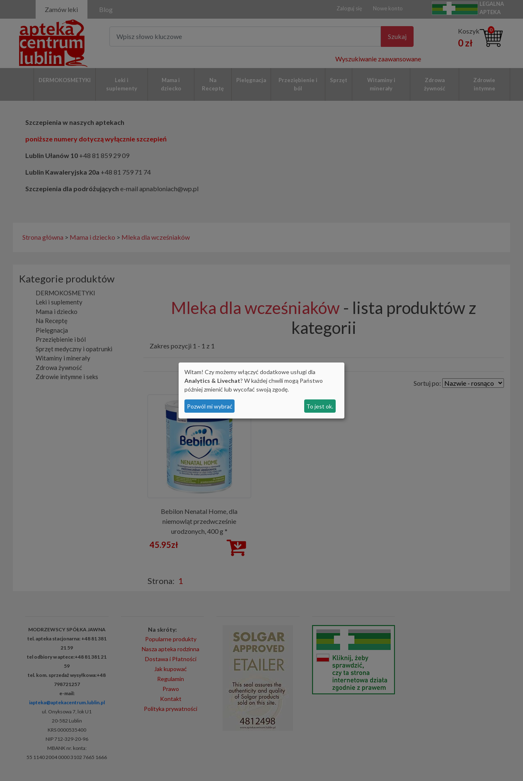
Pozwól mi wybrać (209, 406)
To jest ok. (319, 406)
